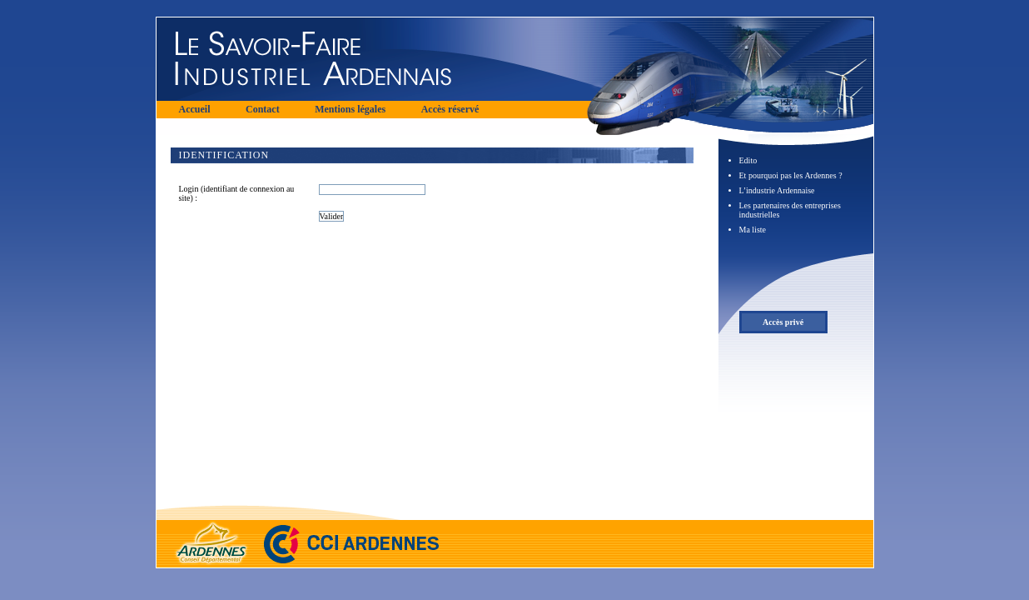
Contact (263, 109)
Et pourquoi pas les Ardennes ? (791, 175)
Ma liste (753, 229)
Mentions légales (350, 109)
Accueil (195, 109)
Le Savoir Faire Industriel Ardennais (373, 59)
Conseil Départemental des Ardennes (206, 533)
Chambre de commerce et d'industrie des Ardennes (352, 533)
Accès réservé (450, 109)
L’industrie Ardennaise (777, 190)
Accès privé (783, 322)
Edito (748, 160)
